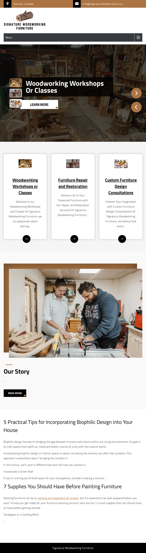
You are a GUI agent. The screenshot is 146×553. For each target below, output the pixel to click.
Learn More (39, 104)
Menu (8, 37)
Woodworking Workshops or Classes (65, 87)
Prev (136, 107)
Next (136, 93)
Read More (15, 393)
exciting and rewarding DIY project (58, 498)
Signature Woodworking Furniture (73, 548)
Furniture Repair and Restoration (73, 183)
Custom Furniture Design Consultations (121, 186)
